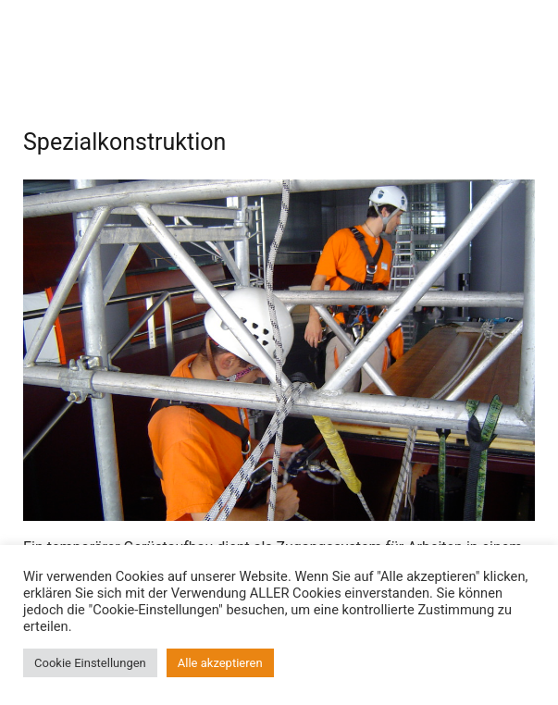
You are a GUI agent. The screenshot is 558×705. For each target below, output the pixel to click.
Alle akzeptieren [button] (220, 663)
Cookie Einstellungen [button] (90, 663)
